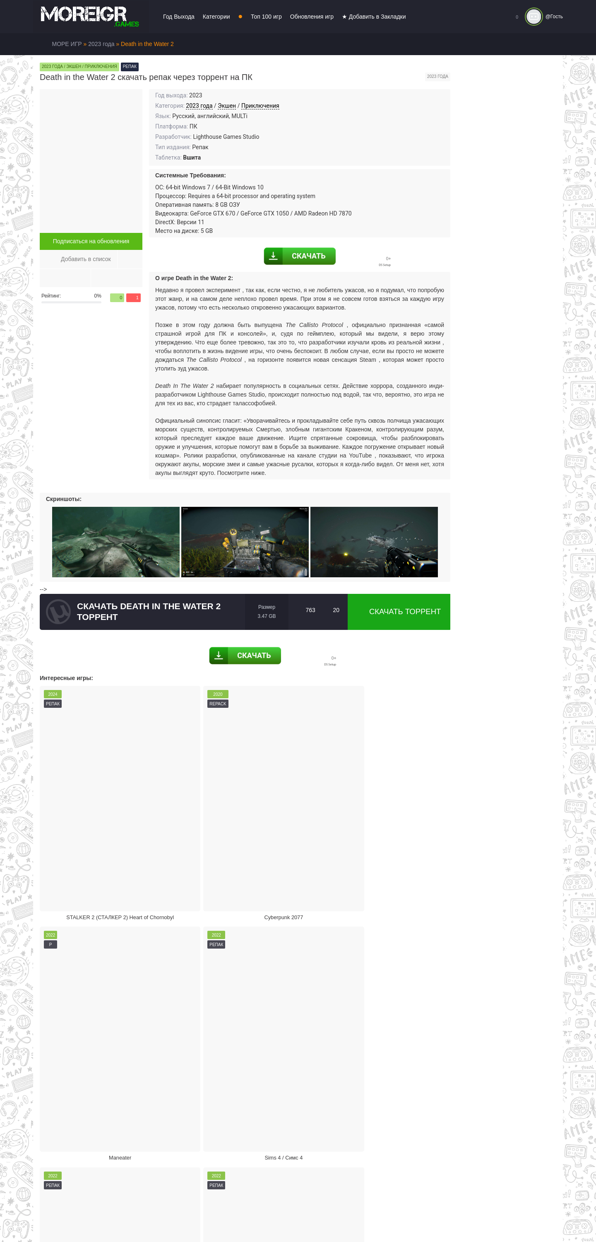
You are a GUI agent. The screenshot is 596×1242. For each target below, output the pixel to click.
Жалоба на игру (90, 1025)
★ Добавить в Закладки (374, 16)
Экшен (227, 105)
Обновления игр (312, 16)
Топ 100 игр (266, 16)
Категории (216, 16)
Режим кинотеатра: (393, 1025)
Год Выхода (179, 16)
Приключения (260, 105)
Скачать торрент (399, 611)
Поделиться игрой (292, 1025)
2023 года (199, 105)
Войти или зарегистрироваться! (286, 1218)
